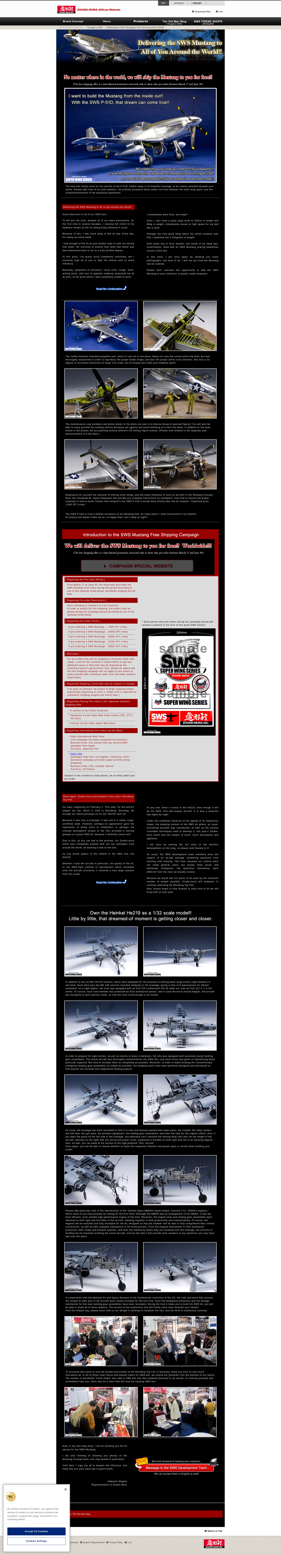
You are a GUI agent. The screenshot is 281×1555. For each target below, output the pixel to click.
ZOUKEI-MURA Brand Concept (73, 21)
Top (213, 1531)
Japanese (179, 3)
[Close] (66, 1489)
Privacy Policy (114, 1542)
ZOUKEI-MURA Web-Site (71, 27)
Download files (203, 11)
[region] (36, 1518)
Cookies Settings (36, 1541)
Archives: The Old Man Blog (76, 1514)
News (107, 21)
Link (219, 11)
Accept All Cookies (36, 1531)
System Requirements (92, 1542)
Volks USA (76, 754)
